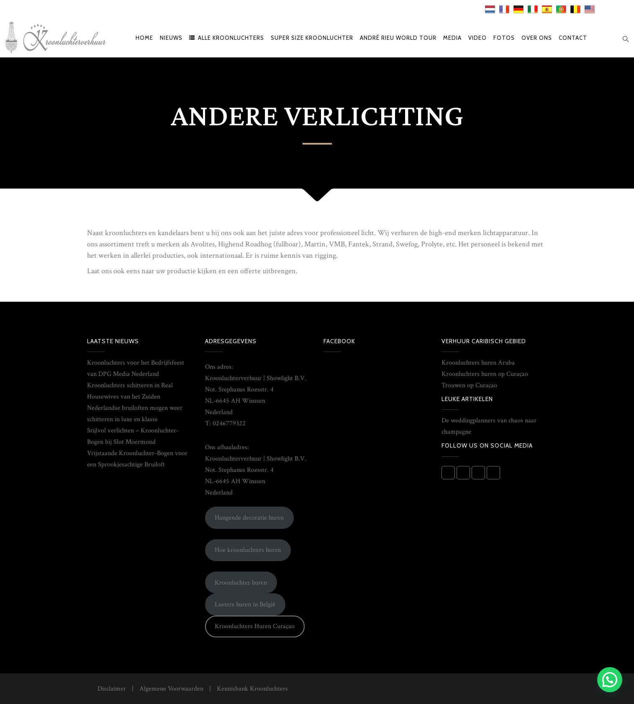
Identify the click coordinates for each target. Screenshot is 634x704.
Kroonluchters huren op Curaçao (484, 374)
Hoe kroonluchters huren (248, 550)
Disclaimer (112, 688)
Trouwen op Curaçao (469, 385)
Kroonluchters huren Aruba (478, 362)
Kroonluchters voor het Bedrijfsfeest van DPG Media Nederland (135, 368)
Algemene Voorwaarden (171, 688)
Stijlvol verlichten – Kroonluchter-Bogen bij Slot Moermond (133, 436)
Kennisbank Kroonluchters (252, 688)
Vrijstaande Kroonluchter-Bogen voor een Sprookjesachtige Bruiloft (137, 459)
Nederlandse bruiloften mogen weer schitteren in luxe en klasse (134, 414)
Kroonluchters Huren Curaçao (255, 626)
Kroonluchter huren (241, 582)
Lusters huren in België (245, 604)
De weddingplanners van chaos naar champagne (488, 426)
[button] (609, 679)
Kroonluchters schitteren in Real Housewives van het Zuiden (130, 391)
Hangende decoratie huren (249, 517)
